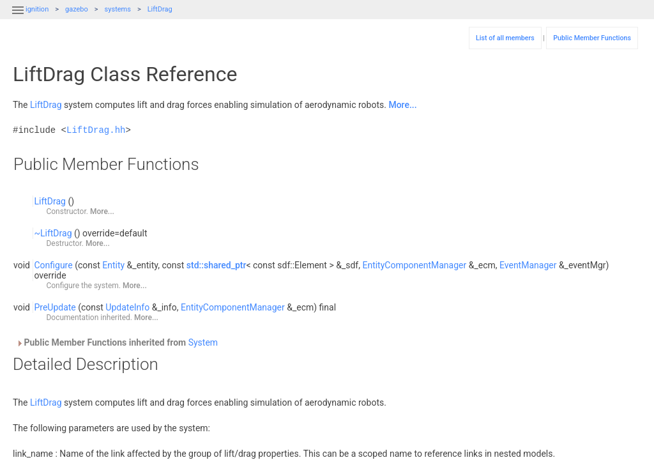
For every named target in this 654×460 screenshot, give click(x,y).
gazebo (76, 9)
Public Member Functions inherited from (117, 342)
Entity (113, 265)
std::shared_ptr (216, 265)
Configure (53, 265)
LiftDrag (160, 9)
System (203, 342)
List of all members (505, 38)
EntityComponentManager (414, 265)
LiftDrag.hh (95, 130)
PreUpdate (54, 307)
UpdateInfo (127, 307)
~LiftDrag (53, 233)
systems (118, 9)
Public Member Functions (592, 38)
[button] (18, 18)
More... (402, 105)
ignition (37, 9)
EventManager (527, 265)
